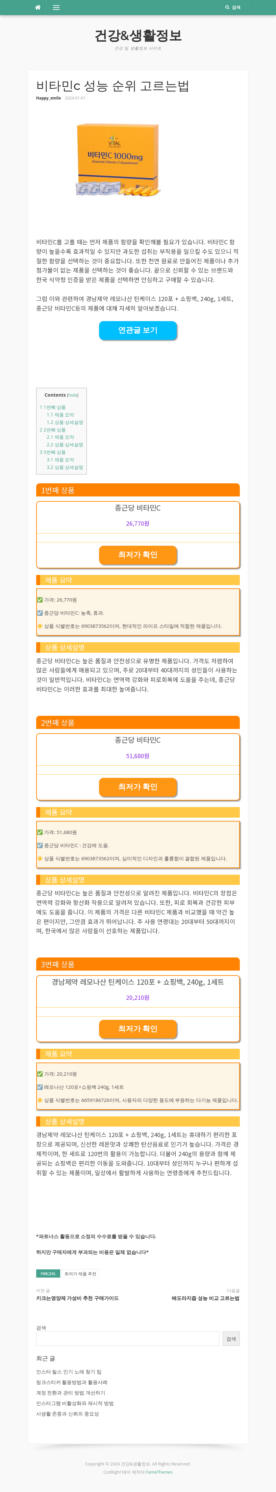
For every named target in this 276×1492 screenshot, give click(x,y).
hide (72, 395)
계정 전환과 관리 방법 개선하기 (71, 1392)
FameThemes (159, 1472)
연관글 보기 (138, 330)
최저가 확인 (138, 555)
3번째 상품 (53, 452)
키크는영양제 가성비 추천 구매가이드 (77, 1298)
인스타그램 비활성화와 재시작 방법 (75, 1403)
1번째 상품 (53, 407)
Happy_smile (48, 98)
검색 (41, 1327)
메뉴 (53, 7)
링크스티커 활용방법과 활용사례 (72, 1382)
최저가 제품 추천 (80, 1274)
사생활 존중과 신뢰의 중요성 (67, 1413)
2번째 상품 (53, 430)
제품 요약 (60, 414)
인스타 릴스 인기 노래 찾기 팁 (69, 1371)
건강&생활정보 (138, 35)
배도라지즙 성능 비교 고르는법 (205, 1298)
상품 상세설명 (65, 422)
